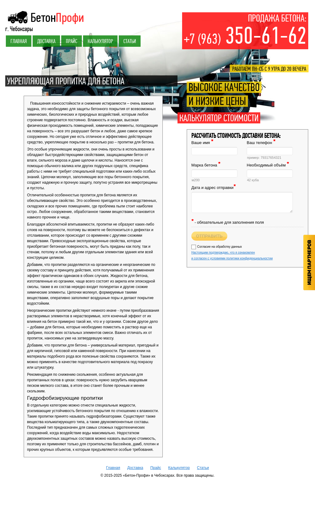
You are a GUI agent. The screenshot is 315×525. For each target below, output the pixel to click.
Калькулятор (100, 41)
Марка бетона (205, 165)
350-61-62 (245, 36)
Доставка (46, 41)
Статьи (129, 41)
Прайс (71, 41)
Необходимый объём (268, 165)
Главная (18, 41)
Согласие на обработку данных (232, 252)
